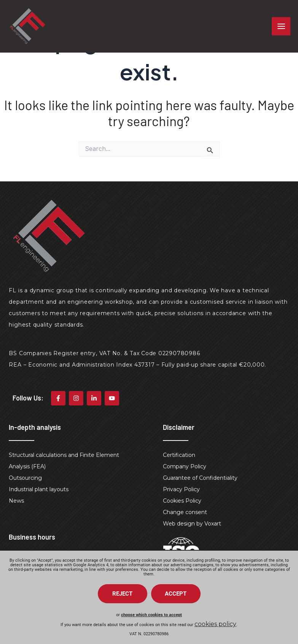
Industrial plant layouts (39, 489)
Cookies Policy (182, 500)
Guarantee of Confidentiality (200, 477)
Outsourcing (25, 477)
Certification (179, 455)
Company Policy (184, 466)
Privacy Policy (181, 489)
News (16, 500)
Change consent (185, 512)
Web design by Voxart (192, 523)
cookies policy (215, 624)
